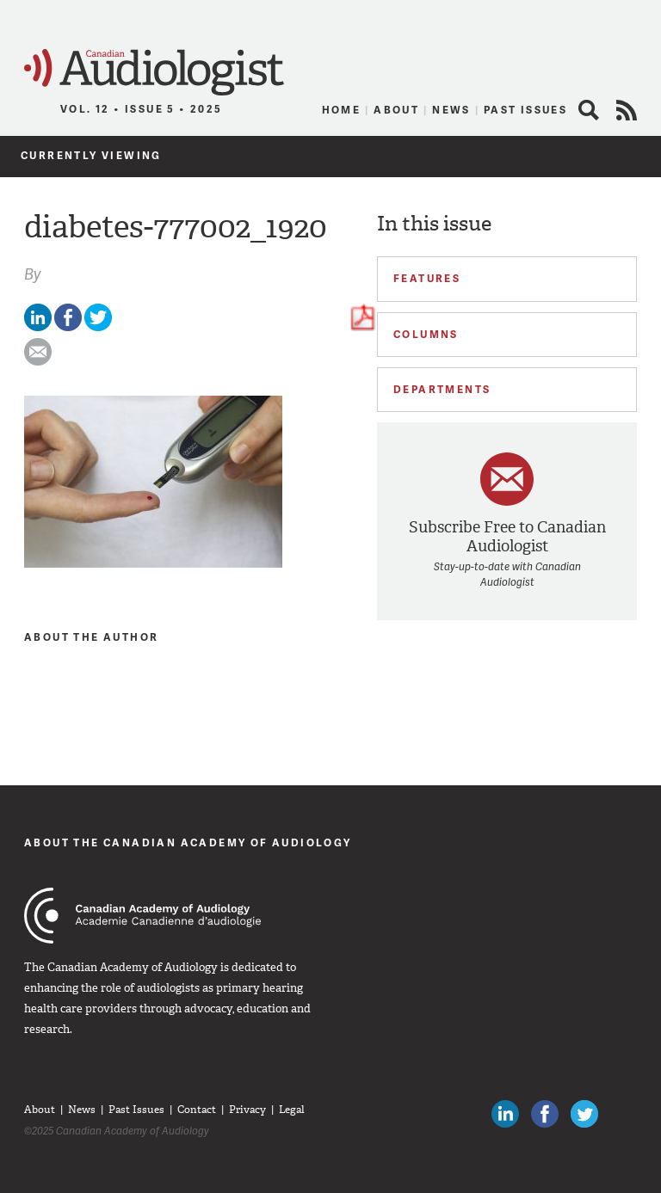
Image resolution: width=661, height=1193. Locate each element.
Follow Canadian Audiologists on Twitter (584, 1114)
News (451, 109)
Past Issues (525, 109)
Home (341, 109)
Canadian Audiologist (154, 72)
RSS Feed (626, 110)
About (396, 109)
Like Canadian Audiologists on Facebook (545, 1114)
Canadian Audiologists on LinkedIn (505, 1114)
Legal (292, 1109)
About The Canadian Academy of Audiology (188, 842)
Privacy (247, 1109)
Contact (196, 1109)
